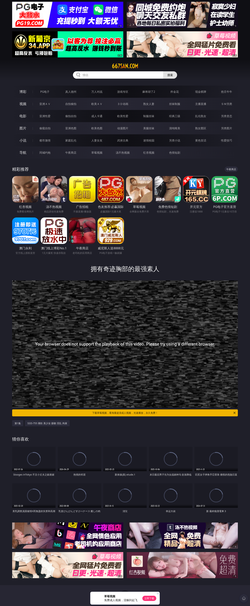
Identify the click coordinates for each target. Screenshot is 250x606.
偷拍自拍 (70, 116)
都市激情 (45, 140)
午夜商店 (70, 153)
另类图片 (226, 128)
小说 (22, 140)
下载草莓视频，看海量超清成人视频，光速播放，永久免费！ (164, 413)
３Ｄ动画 (122, 104)
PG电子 (44, 92)
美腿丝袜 (148, 128)
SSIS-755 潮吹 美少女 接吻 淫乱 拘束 (47, 423)
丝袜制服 (174, 104)
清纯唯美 (174, 128)
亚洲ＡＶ (45, 104)
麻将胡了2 (148, 92)
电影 (22, 116)
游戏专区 (122, 92)
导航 (22, 152)
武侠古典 (122, 140)
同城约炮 (45, 153)
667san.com (125, 66)
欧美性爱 (122, 116)
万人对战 (96, 92)
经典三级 (174, 116)
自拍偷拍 (70, 104)
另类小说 (174, 140)
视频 (22, 103)
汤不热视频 (123, 153)
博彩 (22, 91)
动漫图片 (122, 128)
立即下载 (149, 598)
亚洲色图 (70, 128)
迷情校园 (148, 140)
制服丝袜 (148, 116)
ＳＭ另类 (226, 104)
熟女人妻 (148, 104)
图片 (22, 128)
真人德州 (70, 92)
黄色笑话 (200, 140)
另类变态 (226, 116)
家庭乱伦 (70, 140)
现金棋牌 (200, 92)
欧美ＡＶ (96, 104)
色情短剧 (174, 153)
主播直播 (200, 104)
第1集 (18, 423)
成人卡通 (96, 116)
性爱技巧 (226, 140)
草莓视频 (96, 153)
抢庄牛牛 (226, 92)
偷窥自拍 (45, 128)
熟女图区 (200, 128)
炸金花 (174, 92)
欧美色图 (96, 128)
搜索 (170, 75)
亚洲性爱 (45, 116)
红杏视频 (148, 153)
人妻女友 (96, 140)
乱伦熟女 (200, 116)
